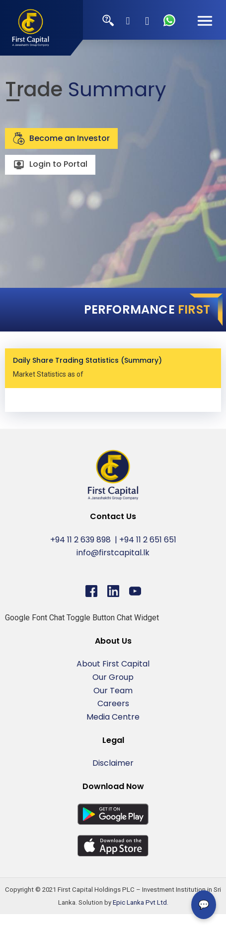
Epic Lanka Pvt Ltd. (140, 902)
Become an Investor (61, 138)
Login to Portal (50, 165)
